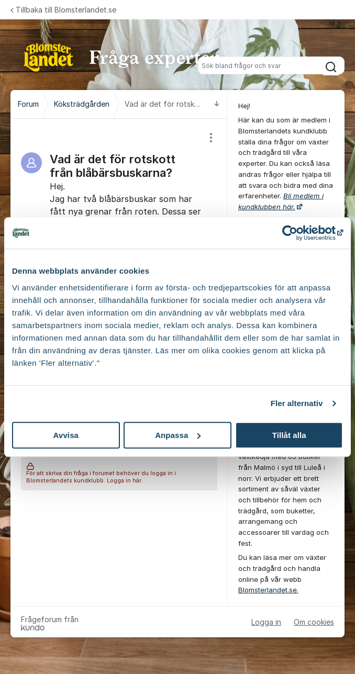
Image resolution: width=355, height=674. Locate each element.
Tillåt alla (289, 435)
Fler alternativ (297, 403)
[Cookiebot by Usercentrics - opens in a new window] (297, 233)
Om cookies (314, 621)
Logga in (266, 621)
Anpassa (178, 435)
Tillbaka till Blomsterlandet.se (63, 9)
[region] (119, 212)
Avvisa (66, 435)
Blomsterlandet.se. (268, 590)
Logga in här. (124, 480)
